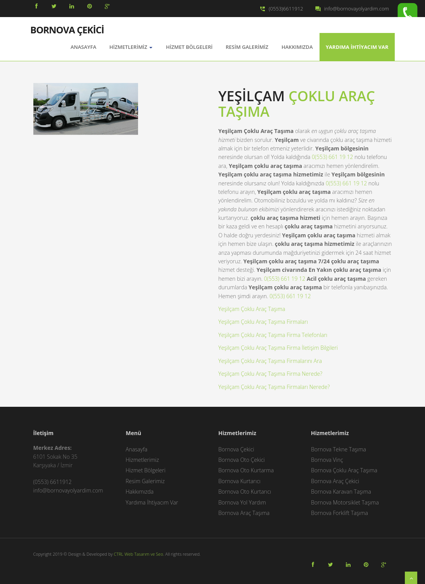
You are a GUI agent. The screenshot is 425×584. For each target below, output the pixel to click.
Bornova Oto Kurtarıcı (244, 491)
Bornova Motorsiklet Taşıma (345, 502)
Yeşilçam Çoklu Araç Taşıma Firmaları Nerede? (274, 386)
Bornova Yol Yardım (242, 502)
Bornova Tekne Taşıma (338, 449)
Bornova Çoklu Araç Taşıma (344, 470)
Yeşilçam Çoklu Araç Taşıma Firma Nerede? (270, 373)
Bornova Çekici (236, 449)
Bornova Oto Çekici (241, 459)
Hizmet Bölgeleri (189, 46)
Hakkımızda (297, 46)
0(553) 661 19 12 (332, 157)
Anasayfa (136, 449)
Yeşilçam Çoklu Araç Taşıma (251, 309)
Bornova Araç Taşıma (244, 513)
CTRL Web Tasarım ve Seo (138, 554)
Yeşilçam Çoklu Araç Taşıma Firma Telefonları (272, 335)
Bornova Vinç (327, 459)
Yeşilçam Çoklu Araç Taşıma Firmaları (263, 321)
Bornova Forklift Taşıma (339, 513)
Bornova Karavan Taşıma (341, 491)
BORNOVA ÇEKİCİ (67, 29)
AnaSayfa (83, 46)
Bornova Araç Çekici (335, 481)
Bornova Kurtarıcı (239, 481)
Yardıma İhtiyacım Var (357, 46)
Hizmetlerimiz (130, 46)
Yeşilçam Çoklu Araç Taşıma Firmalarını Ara (270, 361)
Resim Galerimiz (247, 46)
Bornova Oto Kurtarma (246, 470)
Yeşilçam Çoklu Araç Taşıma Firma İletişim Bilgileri (278, 347)
